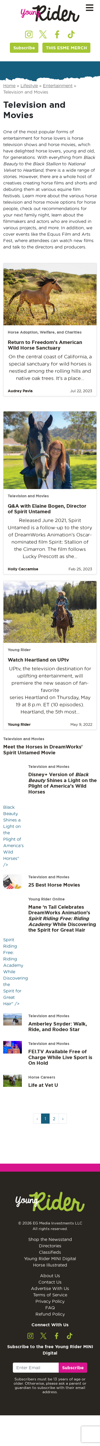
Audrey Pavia (20, 391)
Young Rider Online (46, 899)
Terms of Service (50, 1294)
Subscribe (24, 47)
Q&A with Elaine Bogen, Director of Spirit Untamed (47, 508)
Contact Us (50, 1282)
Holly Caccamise (23, 569)
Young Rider (19, 650)
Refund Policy (50, 1314)
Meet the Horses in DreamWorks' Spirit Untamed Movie (43, 749)
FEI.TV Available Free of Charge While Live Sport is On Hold (60, 1057)
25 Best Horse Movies (54, 884)
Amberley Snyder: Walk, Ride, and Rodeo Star (57, 1026)
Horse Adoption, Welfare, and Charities (45, 332)
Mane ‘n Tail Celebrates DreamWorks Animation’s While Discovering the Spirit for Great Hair (62, 918)
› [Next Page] (62, 1118)
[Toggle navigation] (89, 8)
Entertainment (58, 85)
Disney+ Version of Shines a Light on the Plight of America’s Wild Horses (62, 783)
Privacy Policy (50, 1301)
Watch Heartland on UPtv (38, 659)
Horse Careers (41, 1077)
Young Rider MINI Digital (50, 1258)
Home (9, 85)
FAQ (50, 1307)
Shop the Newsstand (50, 1239)
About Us (50, 1275)
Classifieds (50, 1252)
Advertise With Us (50, 1288)
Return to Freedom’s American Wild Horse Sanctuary (45, 345)
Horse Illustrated (50, 1265)
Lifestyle (29, 85)
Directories (50, 1245)
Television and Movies (28, 496)
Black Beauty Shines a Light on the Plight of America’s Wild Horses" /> (13, 824)
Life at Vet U (43, 1085)
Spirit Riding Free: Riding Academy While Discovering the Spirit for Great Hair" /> (15, 960)
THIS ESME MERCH (66, 47)
